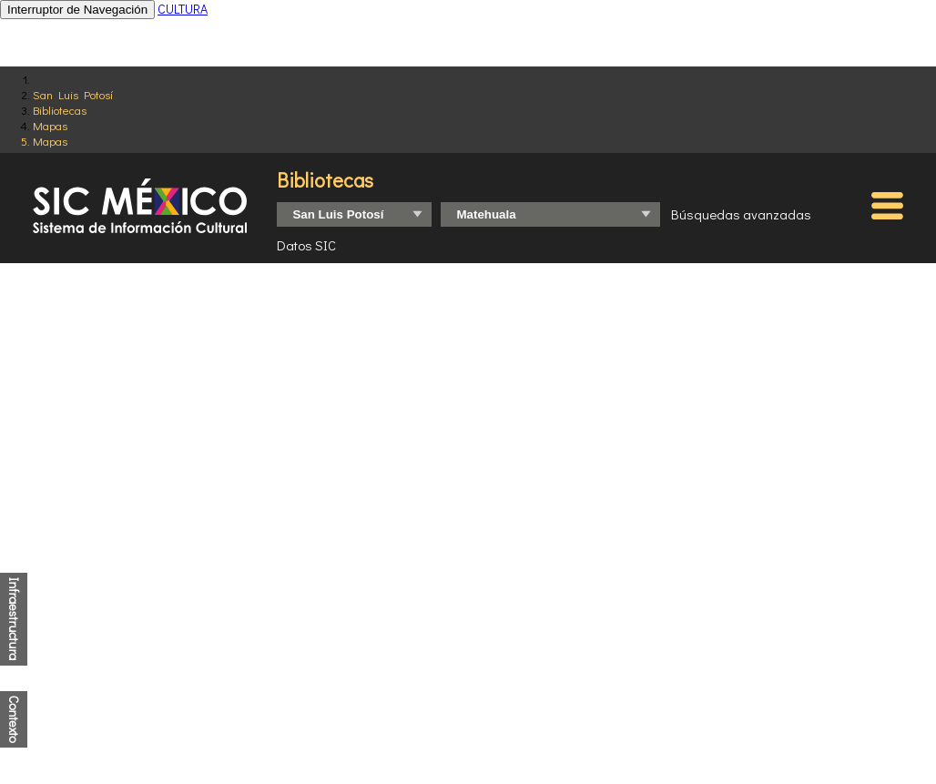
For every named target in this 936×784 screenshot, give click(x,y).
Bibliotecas (59, 109)
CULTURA (183, 8)
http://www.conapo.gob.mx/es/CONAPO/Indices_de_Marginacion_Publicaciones (454, 699)
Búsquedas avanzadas (741, 214)
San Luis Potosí (73, 94)
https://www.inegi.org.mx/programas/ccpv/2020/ (461, 687)
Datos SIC (306, 245)
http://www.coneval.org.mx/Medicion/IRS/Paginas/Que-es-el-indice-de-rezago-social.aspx (483, 711)
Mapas (50, 125)
